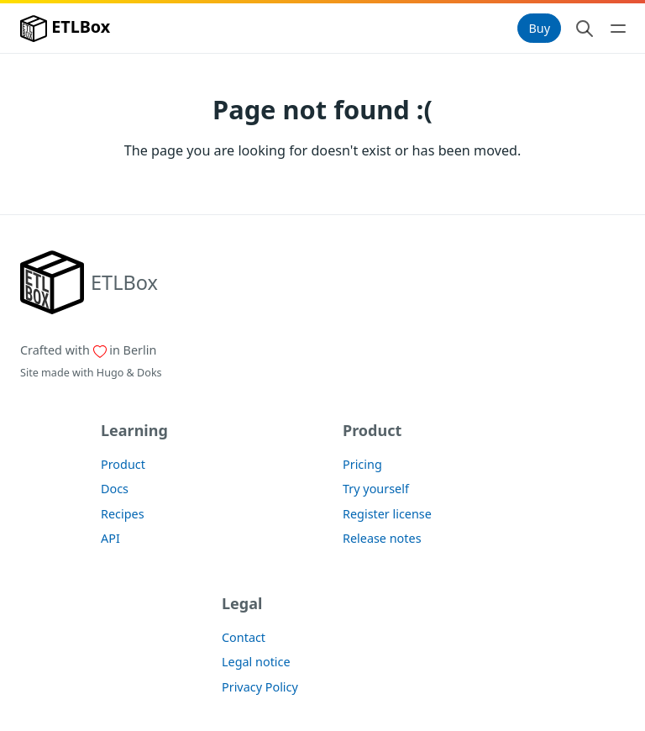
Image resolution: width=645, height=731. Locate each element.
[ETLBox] (89, 282)
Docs (114, 489)
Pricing (362, 464)
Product (123, 464)
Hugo (110, 373)
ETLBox (65, 28)
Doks (149, 373)
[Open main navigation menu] (618, 28)
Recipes (122, 514)
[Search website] (584, 28)
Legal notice (256, 662)
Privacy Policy (260, 687)
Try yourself (376, 489)
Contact (243, 637)
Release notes (382, 538)
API (110, 538)
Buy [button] (539, 28)
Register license (387, 514)
